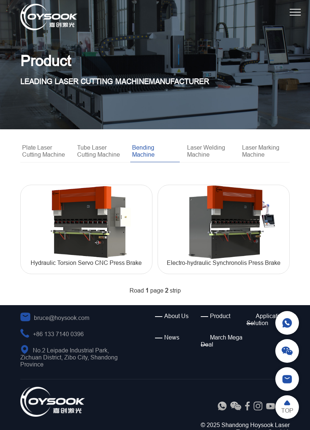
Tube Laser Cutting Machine (98, 151)
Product (220, 316)
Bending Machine (143, 151)
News (171, 337)
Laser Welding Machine (206, 151)
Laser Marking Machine (260, 151)
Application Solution (266, 319)
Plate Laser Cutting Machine (43, 151)
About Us (176, 316)
